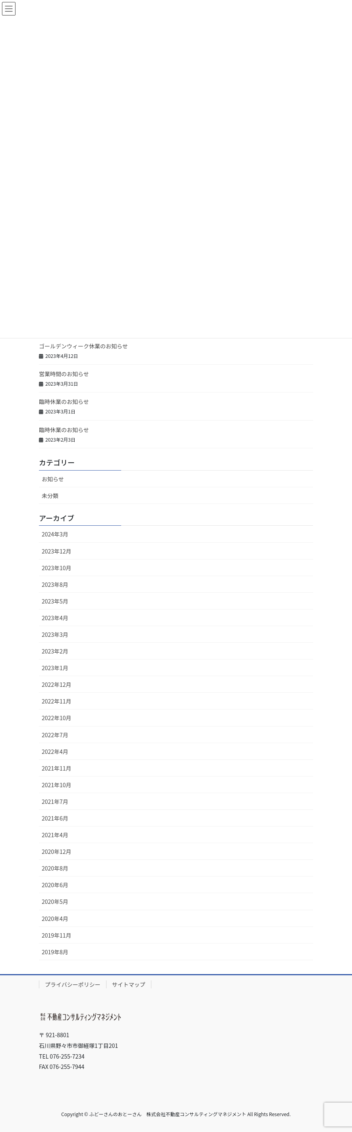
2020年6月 (55, 885)
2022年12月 (57, 684)
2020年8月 (55, 868)
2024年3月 (55, 534)
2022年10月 (57, 718)
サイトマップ (128, 984)
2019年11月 (57, 935)
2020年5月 (55, 901)
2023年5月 (55, 601)
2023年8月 (55, 584)
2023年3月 (55, 634)
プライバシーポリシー (73, 984)
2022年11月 (57, 701)
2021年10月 (57, 785)
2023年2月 (55, 651)
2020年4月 (55, 919)
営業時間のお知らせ (64, 374)
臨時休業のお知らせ (64, 402)
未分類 (50, 496)
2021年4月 (55, 835)
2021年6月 (55, 818)
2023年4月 (55, 618)
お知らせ (53, 479)
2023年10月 (57, 568)
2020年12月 (57, 851)
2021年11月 (57, 768)
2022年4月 (55, 751)
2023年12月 (57, 551)
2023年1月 (55, 668)
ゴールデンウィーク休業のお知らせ (83, 346)
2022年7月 (55, 735)
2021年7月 (55, 801)
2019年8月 (55, 952)
